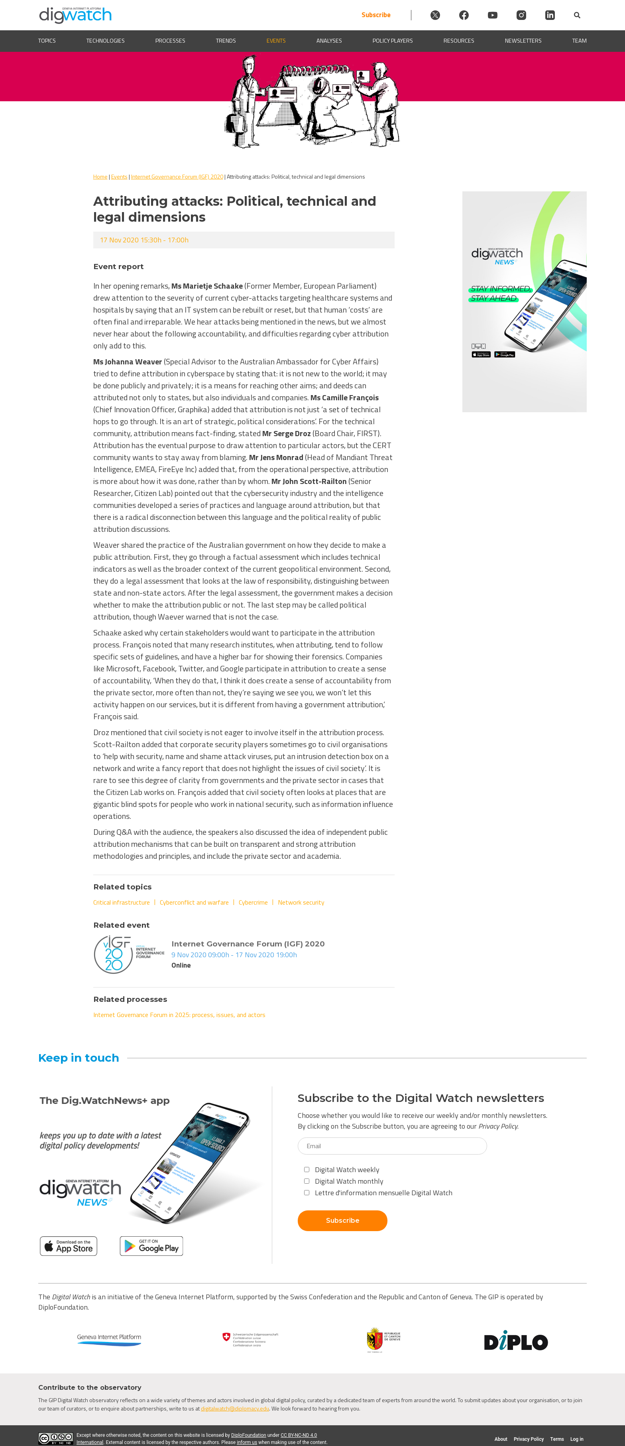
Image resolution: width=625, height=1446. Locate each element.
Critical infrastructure (121, 902)
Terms (557, 1439)
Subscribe (376, 15)
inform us (247, 1442)
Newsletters (523, 41)
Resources (459, 41)
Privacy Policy (497, 1126)
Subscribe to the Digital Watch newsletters (421, 1098)
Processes (170, 41)
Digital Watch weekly (341, 1169)
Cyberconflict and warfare (194, 902)
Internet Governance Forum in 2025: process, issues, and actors (179, 1014)
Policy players (393, 41)
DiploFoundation (248, 1435)
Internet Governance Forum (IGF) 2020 (177, 176)
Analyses (329, 41)
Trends (226, 41)
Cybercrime (253, 902)
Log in (577, 1439)
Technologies (105, 41)
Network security (301, 902)
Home (100, 176)
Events (276, 41)
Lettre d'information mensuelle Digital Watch (378, 1192)
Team (579, 41)
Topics (47, 41)
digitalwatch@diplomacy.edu (235, 1408)
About (501, 1439)
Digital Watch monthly (343, 1181)
